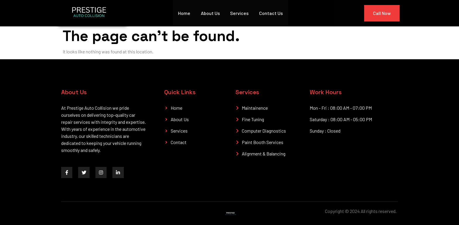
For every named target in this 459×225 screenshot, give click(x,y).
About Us (210, 13)
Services (239, 13)
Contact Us (271, 13)
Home (184, 13)
